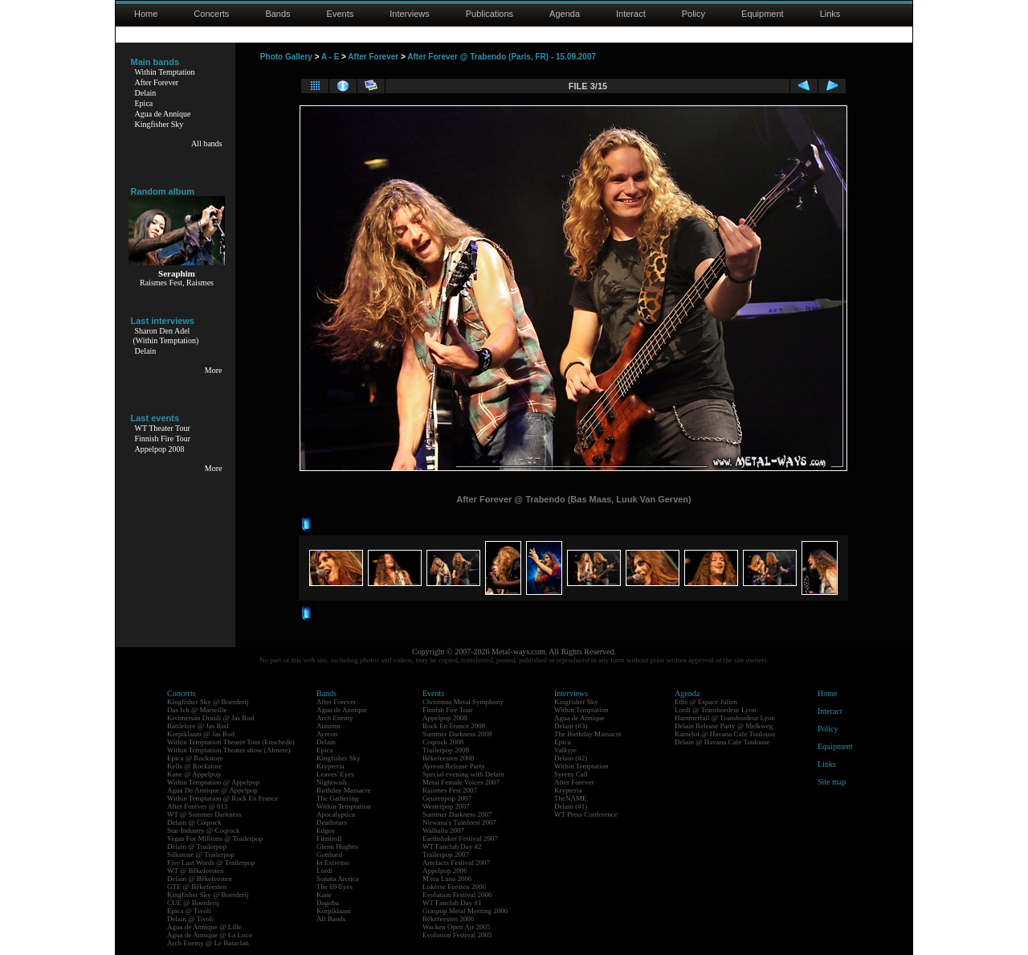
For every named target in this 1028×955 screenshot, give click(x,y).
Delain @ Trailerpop (196, 846)
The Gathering (337, 798)
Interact (631, 13)
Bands (277, 13)
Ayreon (326, 734)
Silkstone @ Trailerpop (201, 854)
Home (145, 13)
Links (830, 13)
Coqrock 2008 (442, 742)
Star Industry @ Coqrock (203, 830)
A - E (330, 56)
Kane (324, 895)
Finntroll (329, 838)
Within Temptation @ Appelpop (213, 782)
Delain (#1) (570, 806)
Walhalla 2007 (443, 830)
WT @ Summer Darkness (204, 814)
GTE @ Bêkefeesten (196, 887)
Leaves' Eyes (335, 774)
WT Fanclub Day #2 (452, 846)
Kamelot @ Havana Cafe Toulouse (725, 734)
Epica (144, 103)
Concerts (211, 13)
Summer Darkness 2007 (457, 814)
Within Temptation (165, 72)
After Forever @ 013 (197, 806)
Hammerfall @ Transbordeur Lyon (725, 718)
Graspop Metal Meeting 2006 (465, 911)
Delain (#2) (570, 758)
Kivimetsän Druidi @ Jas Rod (210, 718)
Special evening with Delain (463, 774)
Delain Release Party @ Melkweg (724, 726)
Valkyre (565, 750)
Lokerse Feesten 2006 (454, 887)
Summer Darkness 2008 (457, 734)
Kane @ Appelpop (194, 774)
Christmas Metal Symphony (463, 702)
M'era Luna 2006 (447, 879)
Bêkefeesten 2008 (448, 758)
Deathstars (331, 822)
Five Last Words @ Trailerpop (211, 863)
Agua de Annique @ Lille (204, 927)
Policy (693, 13)
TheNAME (570, 798)
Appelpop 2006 (444, 871)
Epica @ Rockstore (195, 758)
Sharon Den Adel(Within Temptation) (166, 335)
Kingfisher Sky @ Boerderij (208, 702)
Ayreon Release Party (453, 766)
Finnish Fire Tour (163, 438)
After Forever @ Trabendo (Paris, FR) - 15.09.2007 (501, 56)
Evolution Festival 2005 (457, 935)
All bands (206, 143)
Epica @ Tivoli (189, 911)
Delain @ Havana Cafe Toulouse (722, 742)
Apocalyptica (335, 814)
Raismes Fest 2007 (449, 790)
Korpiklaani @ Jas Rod (201, 734)
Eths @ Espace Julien (706, 702)
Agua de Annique (163, 113)
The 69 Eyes (334, 887)
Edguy (326, 830)
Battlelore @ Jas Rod (198, 726)
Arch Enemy (334, 718)
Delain (146, 92)
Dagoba (327, 903)
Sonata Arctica (337, 879)
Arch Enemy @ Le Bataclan (208, 943)
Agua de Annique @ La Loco (209, 935)
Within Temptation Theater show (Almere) (229, 750)
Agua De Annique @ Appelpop (212, 790)
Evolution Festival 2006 (457, 895)
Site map (832, 781)
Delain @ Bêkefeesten (199, 879)
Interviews (410, 13)
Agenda (564, 13)
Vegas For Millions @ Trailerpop (215, 838)
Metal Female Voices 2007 (461, 782)
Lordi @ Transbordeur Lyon (716, 710)
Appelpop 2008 (160, 449)
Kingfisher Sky (159, 124)
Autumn (328, 726)
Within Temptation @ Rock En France (222, 798)
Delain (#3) (570, 726)
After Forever (157, 82)
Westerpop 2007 (446, 806)
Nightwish (331, 782)
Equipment (762, 13)
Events (340, 13)
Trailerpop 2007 (445, 854)
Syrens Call (571, 774)
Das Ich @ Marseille (197, 710)
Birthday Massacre (343, 790)
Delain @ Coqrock (194, 822)
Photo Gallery (286, 56)
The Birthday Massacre (588, 734)
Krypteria (330, 766)
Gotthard (329, 854)
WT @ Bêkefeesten (195, 871)
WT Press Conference (586, 814)
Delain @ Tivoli (190, 919)
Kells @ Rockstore (194, 766)
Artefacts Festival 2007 (456, 863)
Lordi (324, 871)
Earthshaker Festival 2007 (460, 838)
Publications (489, 13)
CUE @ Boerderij (193, 903)
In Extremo (332, 863)
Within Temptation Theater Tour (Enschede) (231, 742)
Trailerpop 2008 (445, 750)
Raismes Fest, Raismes (177, 282)
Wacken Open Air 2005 (456, 927)
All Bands (330, 919)
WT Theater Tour (162, 428)
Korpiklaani (333, 911)
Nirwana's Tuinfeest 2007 (459, 822)
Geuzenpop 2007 (446, 798)
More (213, 370)
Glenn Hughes (337, 846)
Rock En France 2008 (453, 726)
